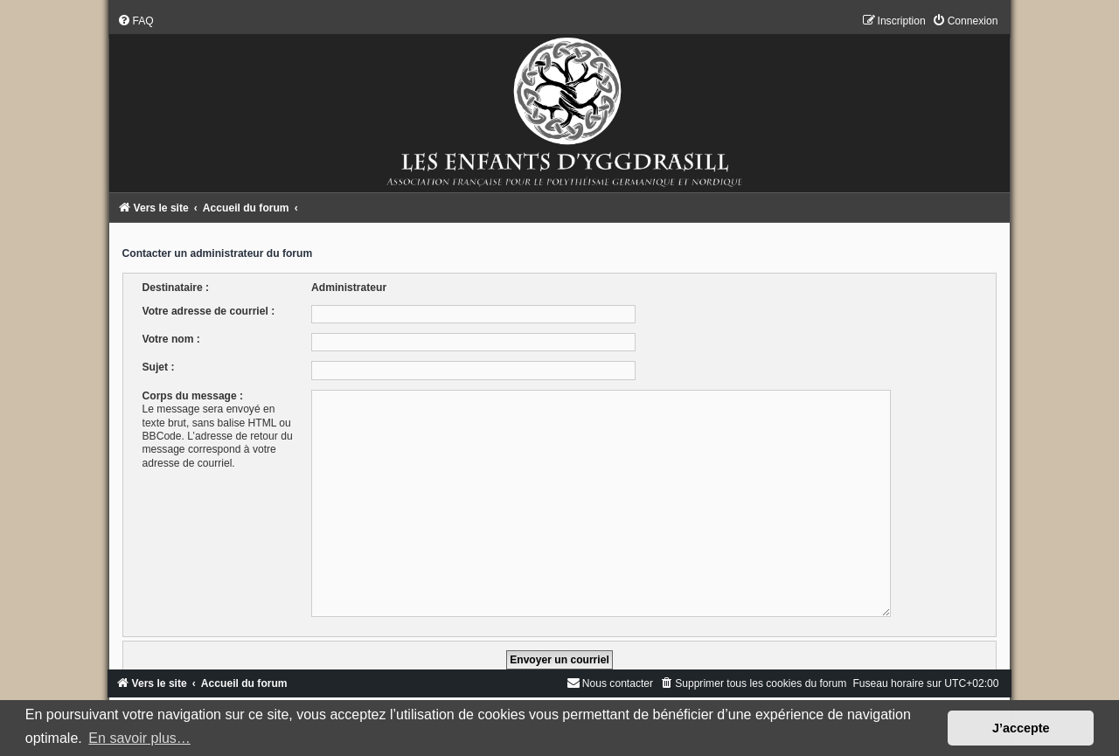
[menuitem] (135, 21)
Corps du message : (193, 396)
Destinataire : (176, 287)
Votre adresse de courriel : (208, 311)
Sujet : (158, 367)
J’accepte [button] (1021, 728)
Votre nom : (171, 339)
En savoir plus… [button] (139, 738)
